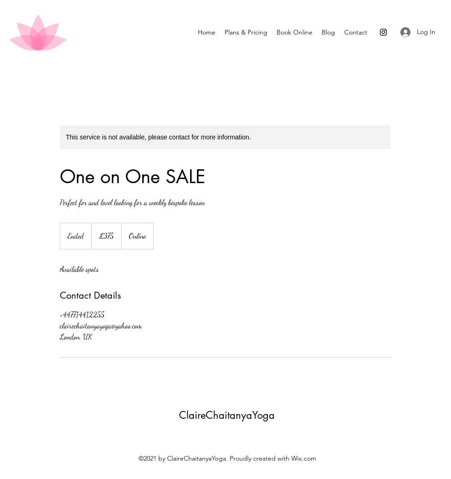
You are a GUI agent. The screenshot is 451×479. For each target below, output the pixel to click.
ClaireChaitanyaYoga (227, 415)
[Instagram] (383, 32)
